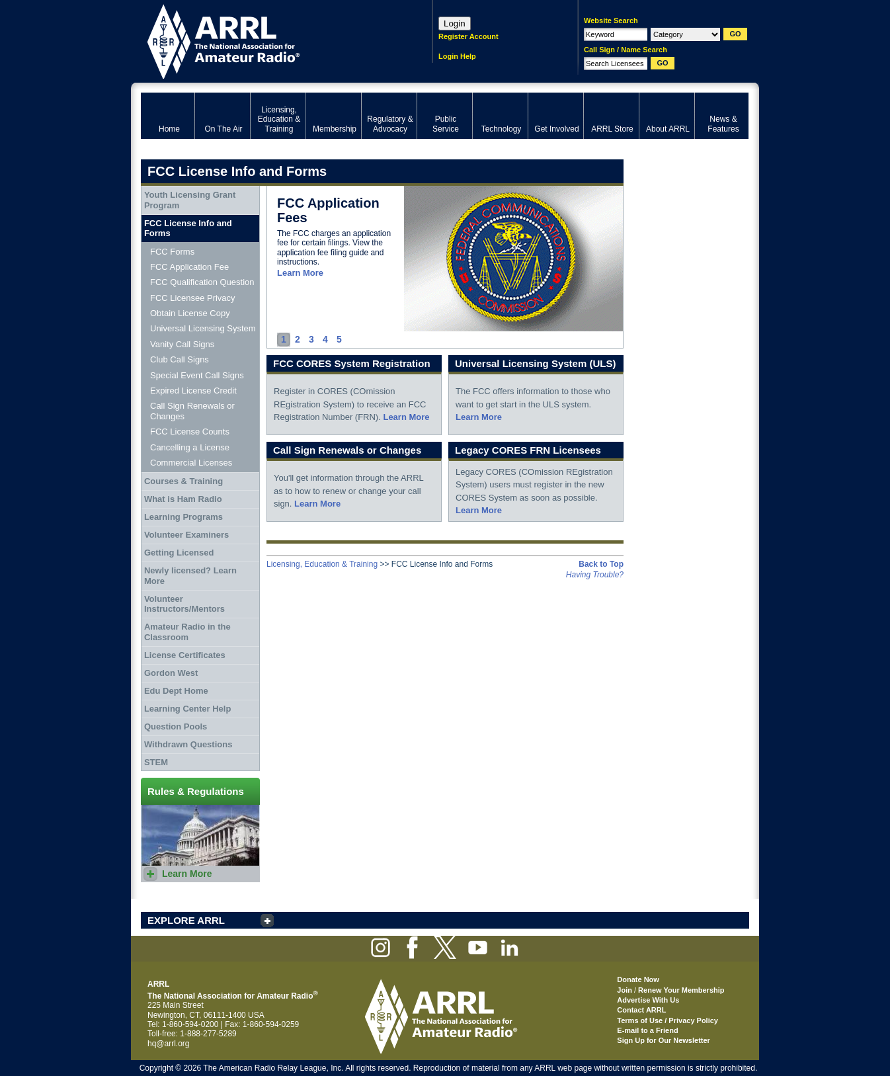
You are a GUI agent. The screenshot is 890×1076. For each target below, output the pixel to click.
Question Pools (175, 726)
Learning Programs (183, 517)
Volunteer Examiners (186, 535)
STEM (156, 762)
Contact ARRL (641, 1010)
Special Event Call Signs (197, 375)
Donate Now (638, 979)
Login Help (457, 56)
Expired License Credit (193, 390)
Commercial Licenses (191, 463)
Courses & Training (183, 481)
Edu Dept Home (176, 691)
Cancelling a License (189, 447)
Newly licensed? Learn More (190, 575)
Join (624, 990)
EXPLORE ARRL (186, 920)
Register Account (468, 36)
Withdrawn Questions (188, 744)
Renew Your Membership (681, 990)
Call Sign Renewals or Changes (192, 411)
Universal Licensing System (203, 328)
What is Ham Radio (183, 499)
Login (454, 23)
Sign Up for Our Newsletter (663, 1040)
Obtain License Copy (190, 313)
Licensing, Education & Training (322, 564)
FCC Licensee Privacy (192, 298)
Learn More (300, 273)
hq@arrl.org (168, 1043)
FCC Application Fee (189, 267)
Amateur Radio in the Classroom (187, 632)
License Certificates (184, 655)
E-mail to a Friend (647, 1030)
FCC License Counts (189, 431)
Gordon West (171, 673)
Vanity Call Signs (182, 344)
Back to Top (601, 564)
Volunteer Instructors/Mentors (184, 604)
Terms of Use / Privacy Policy (667, 1020)
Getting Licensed (179, 553)
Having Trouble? (595, 574)
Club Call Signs (179, 359)
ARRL (269, 40)
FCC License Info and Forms (188, 228)
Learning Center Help (187, 709)
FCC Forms (172, 252)
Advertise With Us (648, 1000)
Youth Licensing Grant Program (189, 200)
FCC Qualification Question (202, 282)
